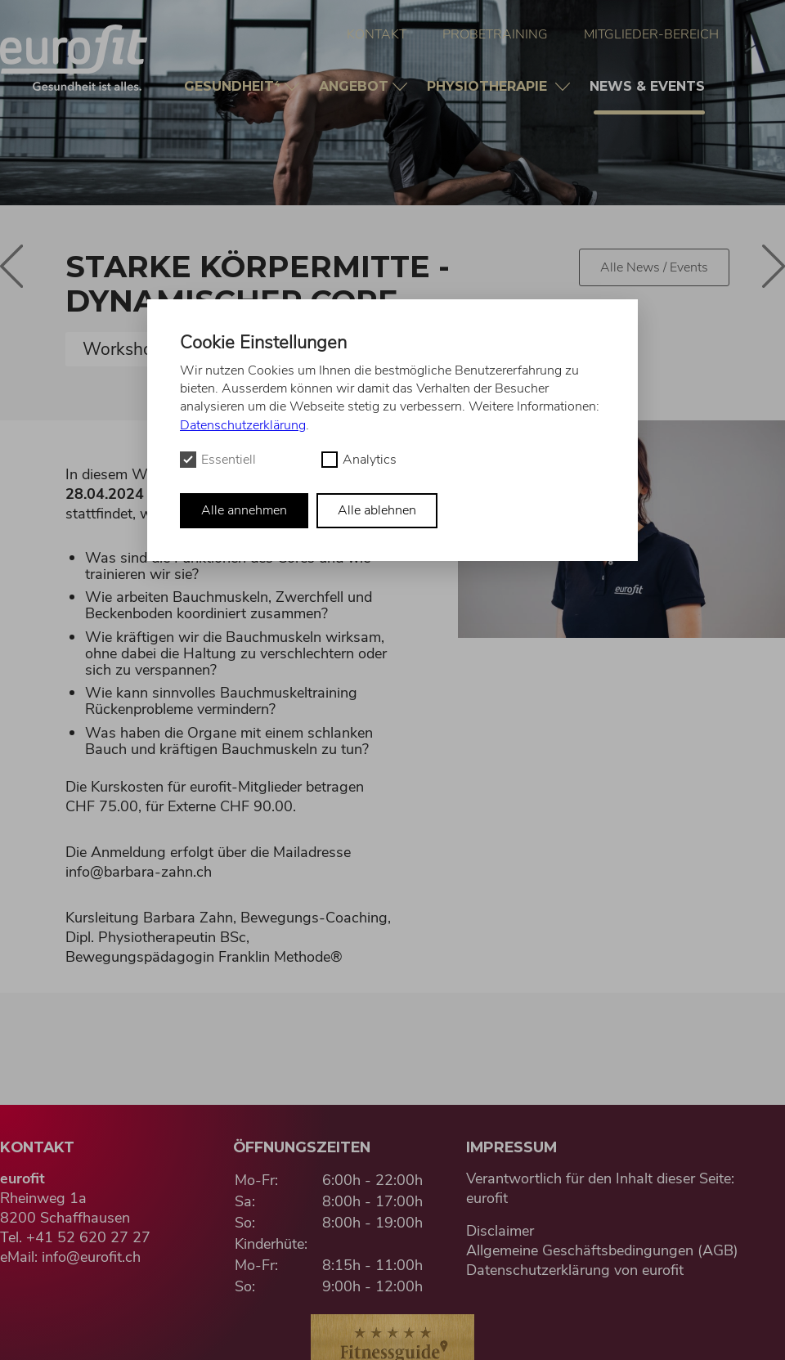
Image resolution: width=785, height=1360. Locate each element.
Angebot (355, 86)
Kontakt (376, 34)
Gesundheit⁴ (234, 86)
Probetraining (495, 34)
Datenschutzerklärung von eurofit (575, 1270)
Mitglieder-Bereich (651, 34)
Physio (491, 86)
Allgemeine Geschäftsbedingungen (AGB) (602, 1250)
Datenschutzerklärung (243, 425)
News (649, 96)
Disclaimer (500, 1231)
